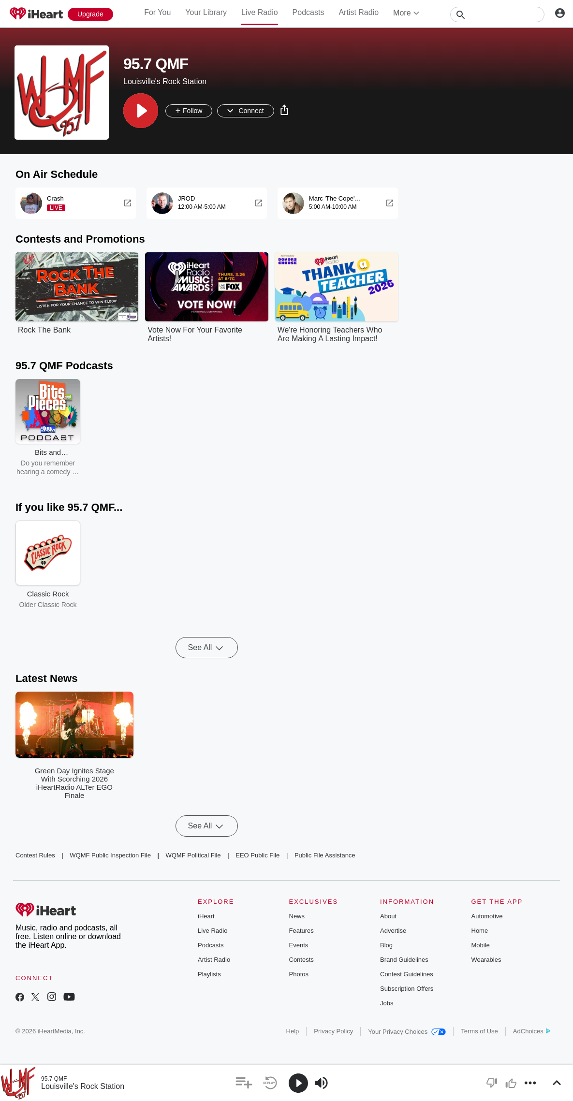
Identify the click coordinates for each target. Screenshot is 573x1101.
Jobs (386, 1003)
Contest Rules (35, 855)
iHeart (206, 916)
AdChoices (531, 1031)
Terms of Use (479, 1031)
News (297, 916)
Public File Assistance (324, 855)
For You (157, 12)
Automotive (487, 916)
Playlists (209, 974)
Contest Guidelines (406, 974)
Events (299, 945)
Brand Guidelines (404, 959)
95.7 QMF (54, 1078)
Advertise (393, 930)
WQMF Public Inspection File (110, 855)
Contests (301, 959)
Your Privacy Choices (407, 1031)
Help (292, 1031)
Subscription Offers (406, 988)
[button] (140, 110)
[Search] (497, 14)
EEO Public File (257, 855)
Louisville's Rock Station (82, 1086)
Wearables (486, 959)
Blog (386, 945)
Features (301, 930)
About (388, 916)
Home (479, 930)
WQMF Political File (192, 855)
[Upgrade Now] (90, 14)
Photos (299, 974)
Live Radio (259, 12)
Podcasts (308, 12)
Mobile (480, 945)
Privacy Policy (333, 1031)
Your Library (206, 12)
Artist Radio (358, 12)
